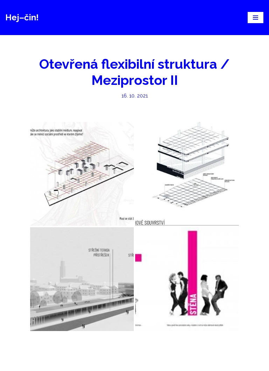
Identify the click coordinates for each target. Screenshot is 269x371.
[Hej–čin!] (22, 17)
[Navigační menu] (255, 17)
